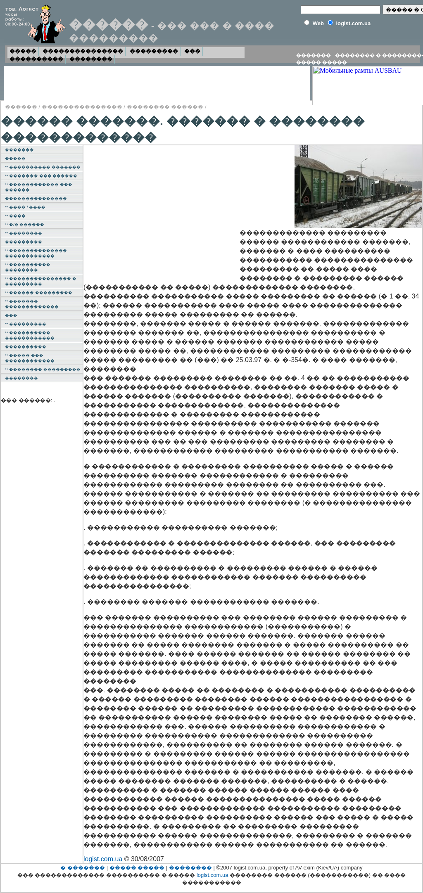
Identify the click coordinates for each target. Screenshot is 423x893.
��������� (154, 51)
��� (192, 51)
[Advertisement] (163, 210)
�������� (90, 59)
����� (23, 51)
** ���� (15, 215)
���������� (36, 59)
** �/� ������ (24, 224)
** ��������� (25, 324)
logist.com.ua (102, 858)
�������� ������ (165, 107)
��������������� (83, 51)
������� (313, 55)
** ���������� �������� (27, 267)
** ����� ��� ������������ (30, 358)
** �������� (23, 233)
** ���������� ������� (43, 167)
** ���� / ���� (25, 207)
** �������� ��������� (43, 369)
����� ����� (321, 62)
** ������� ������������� (32, 304)
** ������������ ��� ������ (38, 187)
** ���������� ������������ (30, 335)
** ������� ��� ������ (41, 175)
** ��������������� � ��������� (40, 281)
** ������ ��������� (38, 292)
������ (21, 107)
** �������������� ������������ (36, 253)
